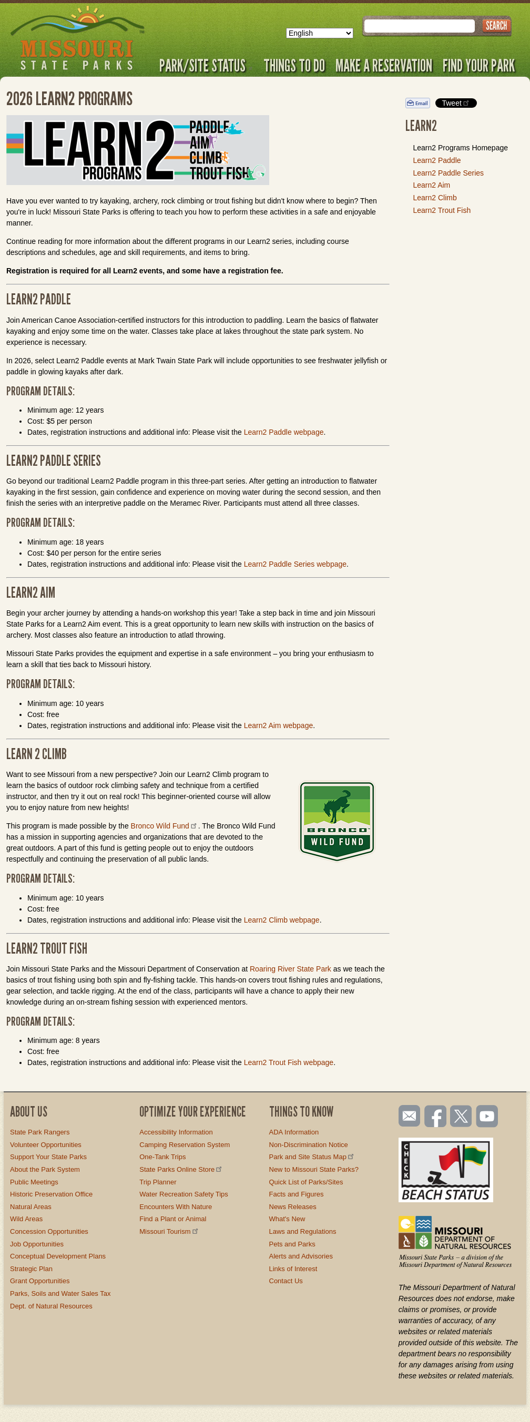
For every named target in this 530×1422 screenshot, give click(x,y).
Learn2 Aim (431, 185)
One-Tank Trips (162, 1157)
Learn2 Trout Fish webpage (288, 1062)
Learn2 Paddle (437, 160)
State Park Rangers (39, 1132)
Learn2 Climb (434, 197)
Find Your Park (479, 65)
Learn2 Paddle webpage (284, 432)
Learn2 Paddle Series (448, 173)
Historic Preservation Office (51, 1194)
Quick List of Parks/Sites (306, 1182)
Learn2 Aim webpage (278, 725)
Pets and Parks (292, 1244)
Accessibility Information (175, 1132)
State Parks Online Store (181, 1169)
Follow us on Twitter (460, 1117)
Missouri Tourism (169, 1231)
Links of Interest (293, 1269)
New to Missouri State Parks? (314, 1169)
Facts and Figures (296, 1194)
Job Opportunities (37, 1244)
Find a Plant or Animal (172, 1219)
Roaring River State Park (290, 969)
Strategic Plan (31, 1269)
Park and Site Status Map (312, 1157)
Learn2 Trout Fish (442, 210)
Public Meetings (34, 1182)
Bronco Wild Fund (164, 826)
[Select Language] (319, 33)
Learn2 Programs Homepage (460, 148)
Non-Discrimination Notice (308, 1145)
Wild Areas (26, 1219)
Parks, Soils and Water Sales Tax (60, 1293)
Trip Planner (157, 1182)
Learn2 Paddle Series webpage (295, 564)
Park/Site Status (206, 65)
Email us (407, 1116)
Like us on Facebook (435, 1117)
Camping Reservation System (184, 1145)
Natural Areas (31, 1207)
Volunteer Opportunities (45, 1145)
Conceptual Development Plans (58, 1256)
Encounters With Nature (175, 1207)
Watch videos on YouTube (487, 1117)
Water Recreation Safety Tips (183, 1194)
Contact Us (286, 1281)
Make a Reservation (383, 65)
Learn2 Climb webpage (282, 920)
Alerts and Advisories (301, 1256)
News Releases (293, 1207)
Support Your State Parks (48, 1157)
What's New (287, 1219)
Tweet (456, 102)
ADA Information (294, 1132)
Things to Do (294, 65)
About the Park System (45, 1169)
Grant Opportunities (39, 1281)
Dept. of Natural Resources (51, 1306)
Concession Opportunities (49, 1231)
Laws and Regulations (303, 1231)
